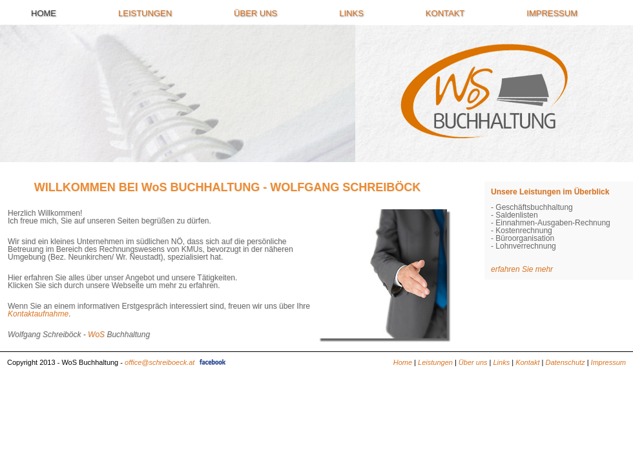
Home (43, 13)
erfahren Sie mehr (522, 269)
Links (351, 13)
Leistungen (145, 13)
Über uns (255, 13)
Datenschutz (565, 362)
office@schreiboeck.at (159, 362)
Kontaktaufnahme (38, 313)
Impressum (551, 13)
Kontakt (445, 13)
